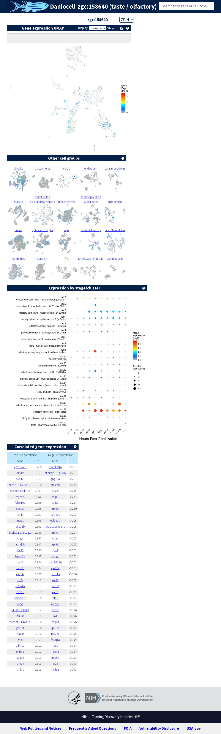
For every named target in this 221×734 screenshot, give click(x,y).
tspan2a (20, 556)
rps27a (55, 634)
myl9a (55, 669)
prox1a (55, 574)
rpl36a (55, 658)
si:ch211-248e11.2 (20, 532)
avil (55, 616)
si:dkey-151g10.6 (55, 473)
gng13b (20, 526)
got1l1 (20, 628)
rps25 (55, 491)
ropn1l (20, 568)
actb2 (55, 586)
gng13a (55, 479)
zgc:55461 (20, 467)
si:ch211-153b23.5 (20, 485)
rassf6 (55, 652)
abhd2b (20, 544)
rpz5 (55, 663)
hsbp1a (20, 586)
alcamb (55, 485)
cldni (55, 538)
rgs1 (55, 646)
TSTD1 (20, 592)
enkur (20, 473)
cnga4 (20, 663)
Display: (83, 28)
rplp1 (55, 497)
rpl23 (55, 544)
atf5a (20, 604)
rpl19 (55, 592)
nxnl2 (20, 515)
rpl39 (55, 580)
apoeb (55, 604)
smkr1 (20, 669)
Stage (111, 28)
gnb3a (55, 610)
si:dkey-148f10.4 (20, 491)
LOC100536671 (55, 526)
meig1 (20, 520)
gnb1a (20, 652)
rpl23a (55, 628)
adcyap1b (20, 598)
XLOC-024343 (20, 610)
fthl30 (20, 616)
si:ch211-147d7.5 (20, 622)
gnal (20, 640)
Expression (98, 28)
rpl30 (55, 509)
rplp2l (55, 622)
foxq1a (55, 640)
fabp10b (20, 503)
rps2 (55, 550)
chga (20, 538)
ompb (20, 574)
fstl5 (20, 580)
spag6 (20, 658)
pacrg (20, 634)
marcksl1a (55, 467)
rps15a (55, 568)
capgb (55, 556)
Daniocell (62, 6)
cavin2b (55, 515)
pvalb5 (20, 479)
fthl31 (20, 550)
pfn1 (55, 598)
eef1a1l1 (55, 520)
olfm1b (20, 646)
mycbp (20, 497)
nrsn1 (20, 562)
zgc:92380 (55, 562)
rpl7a (55, 532)
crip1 (55, 503)
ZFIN (127, 19)
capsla (20, 509)
